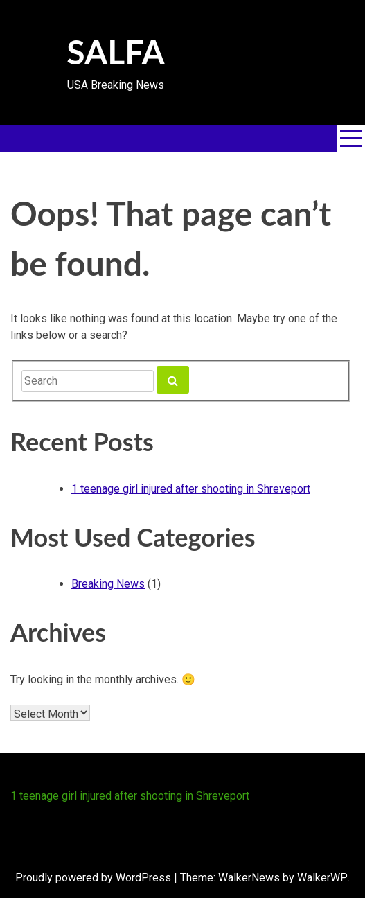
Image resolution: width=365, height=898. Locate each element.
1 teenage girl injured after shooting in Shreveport (190, 488)
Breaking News (108, 583)
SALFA (115, 51)
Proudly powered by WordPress (93, 877)
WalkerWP (322, 877)
